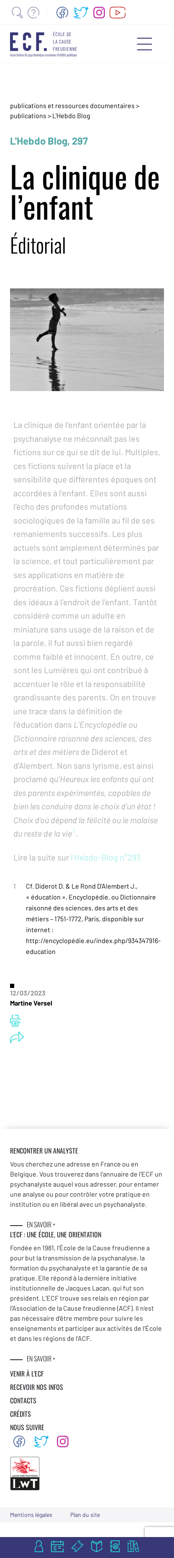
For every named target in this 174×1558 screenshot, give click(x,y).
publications (29, 115)
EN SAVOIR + (41, 1224)
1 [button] (74, 831)
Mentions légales (31, 1514)
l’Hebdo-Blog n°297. (105, 857)
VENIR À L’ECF (27, 1374)
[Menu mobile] (144, 44)
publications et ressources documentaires (72, 105)
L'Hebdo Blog (71, 115)
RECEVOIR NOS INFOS (36, 1387)
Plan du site (85, 1514)
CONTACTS (23, 1400)
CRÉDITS (20, 1414)
